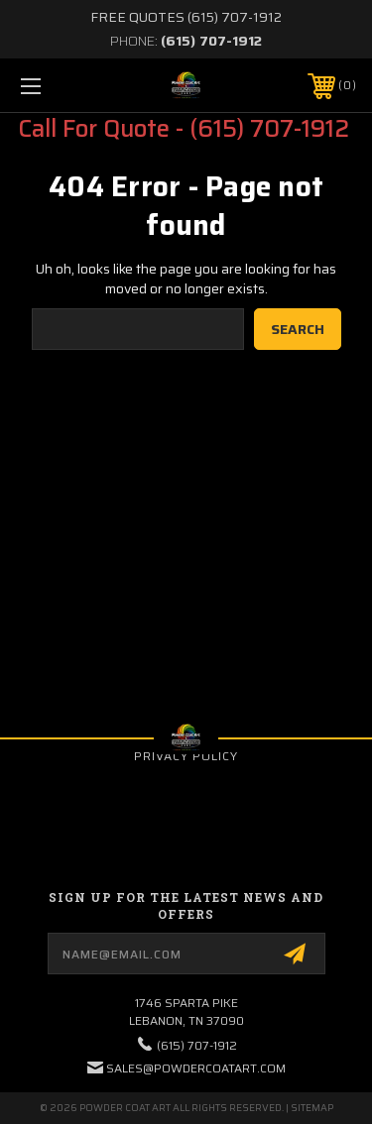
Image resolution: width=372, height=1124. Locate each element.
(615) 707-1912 (211, 41)
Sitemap (312, 1107)
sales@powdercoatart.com (196, 1068)
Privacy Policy (186, 755)
